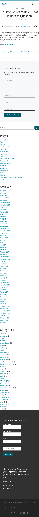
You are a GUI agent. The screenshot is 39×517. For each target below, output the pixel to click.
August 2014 (4, 320)
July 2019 (3, 191)
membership (4, 359)
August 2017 (4, 238)
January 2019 (4, 200)
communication (5, 343)
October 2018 (4, 207)
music (2, 367)
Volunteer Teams (5, 163)
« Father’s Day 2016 (6, 52)
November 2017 (5, 231)
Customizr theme (29, 507)
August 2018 (4, 212)
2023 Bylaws (4, 140)
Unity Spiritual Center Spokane (18, 503)
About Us (3, 166)
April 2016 (3, 275)
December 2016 (5, 257)
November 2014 (5, 313)
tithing (2, 395)
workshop (3, 407)
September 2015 (5, 290)
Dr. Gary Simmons (12, 20)
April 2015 (3, 301)
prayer (2, 376)
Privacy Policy (4, 156)
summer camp (4, 392)
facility (2, 348)
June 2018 (3, 214)
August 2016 (4, 266)
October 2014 (4, 316)
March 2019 (3, 195)
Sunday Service (5, 170)
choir (1, 338)
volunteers (3, 404)
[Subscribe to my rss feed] (14, 513)
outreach (3, 374)
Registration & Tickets (7, 159)
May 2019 (3, 193)
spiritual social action (6, 388)
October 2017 (4, 233)
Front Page (3, 149)
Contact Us (3, 180)
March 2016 (3, 278)
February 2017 (4, 252)
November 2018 (5, 205)
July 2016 (3, 268)
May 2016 (3, 273)
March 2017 (3, 250)
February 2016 (4, 280)
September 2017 (5, 235)
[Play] (2, 26)
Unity (1, 402)
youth (2, 409)
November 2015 (5, 285)
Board (2, 334)
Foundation (3, 352)
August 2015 (4, 292)
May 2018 (3, 217)
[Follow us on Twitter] (21, 513)
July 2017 (3, 240)
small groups (4, 381)
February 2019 (4, 198)
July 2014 (3, 323)
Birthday (12, 440)
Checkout (3, 144)
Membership (4, 151)
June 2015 (3, 297)
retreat (2, 378)
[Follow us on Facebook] (11, 513)
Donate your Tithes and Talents (10, 147)
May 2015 (3, 299)
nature (2, 369)
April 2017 (3, 247)
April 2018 (3, 219)
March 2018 (3, 221)
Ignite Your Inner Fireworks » (30, 52)
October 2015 (4, 287)
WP (12, 507)
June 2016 (3, 271)
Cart (1, 142)
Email (7, 102)
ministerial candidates (7, 364)
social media (4, 383)
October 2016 (4, 261)
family (2, 350)
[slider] (9, 26)
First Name (12, 426)
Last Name (12, 433)
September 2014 (5, 318)
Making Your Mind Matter (31, 20)
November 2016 (5, 259)
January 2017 (4, 254)
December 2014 (5, 311)
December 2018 (5, 203)
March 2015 (3, 304)
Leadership (3, 168)
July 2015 (3, 294)
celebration (3, 336)
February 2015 (4, 306)
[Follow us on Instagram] (17, 513)
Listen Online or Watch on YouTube (11, 177)
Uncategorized (4, 399)
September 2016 (5, 264)
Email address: (12, 447)
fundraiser (3, 355)
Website (8, 109)
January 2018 (4, 226)
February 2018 (4, 224)
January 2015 (4, 308)
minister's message (6, 362)
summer (2, 390)
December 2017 (5, 228)
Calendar (3, 175)
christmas (3, 341)
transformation (9, 44)
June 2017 (3, 243)
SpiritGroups (4, 385)
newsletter (3, 371)
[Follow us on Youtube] (24, 513)
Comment (9, 80)
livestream (3, 357)
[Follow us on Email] (27, 513)
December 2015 (5, 283)
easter (2, 345)
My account (3, 154)
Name (7, 96)
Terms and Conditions (7, 161)
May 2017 (3, 245)
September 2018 (5, 210)
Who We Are (4, 173)
